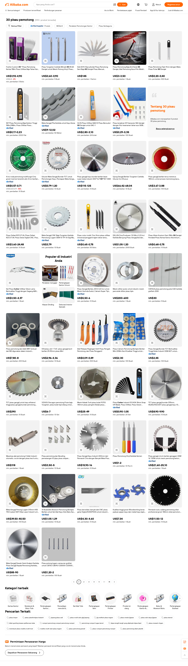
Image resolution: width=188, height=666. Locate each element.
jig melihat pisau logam (103, 618)
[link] (184, 642)
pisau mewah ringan (154, 623)
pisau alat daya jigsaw (147, 618)
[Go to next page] (114, 582)
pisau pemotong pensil (75, 629)
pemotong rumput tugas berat (91, 623)
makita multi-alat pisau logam (50, 629)
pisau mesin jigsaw (126, 618)
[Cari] (122, 5)
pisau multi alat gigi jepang (78, 618)
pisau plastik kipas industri (33, 618)
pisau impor (12, 618)
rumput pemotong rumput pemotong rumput (57, 623)
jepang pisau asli (55, 618)
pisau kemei (166, 618)
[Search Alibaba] (73, 4)
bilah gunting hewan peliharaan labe (21, 623)
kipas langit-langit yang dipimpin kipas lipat (124, 623)
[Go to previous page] (74, 582)
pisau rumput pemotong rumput (102, 629)
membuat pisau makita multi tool (20, 629)
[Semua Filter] (15, 26)
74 (109, 582)
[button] (114, 4)
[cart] (146, 5)
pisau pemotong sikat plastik (131, 629)
